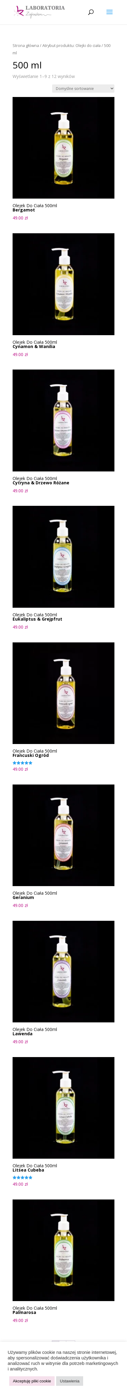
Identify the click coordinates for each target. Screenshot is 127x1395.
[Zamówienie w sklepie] (83, 88)
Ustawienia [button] (69, 1381)
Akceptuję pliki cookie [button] (32, 1381)
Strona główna (26, 45)
